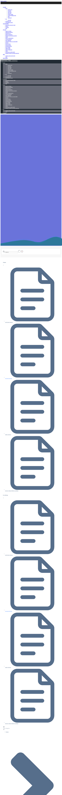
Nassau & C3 (8, 33)
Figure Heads (10, 14)
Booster (9, 10)
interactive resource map (10, 25)
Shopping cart (8, 21)
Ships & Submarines (9, 38)
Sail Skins (10, 12)
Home (7, 732)
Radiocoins (10, 9)
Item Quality (7, 47)
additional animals (9, 32)
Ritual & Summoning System (11, 35)
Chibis (6, 51)
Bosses (6, 42)
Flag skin (9, 13)
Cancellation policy (9, 22)
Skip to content (3, 1)
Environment (7, 44)
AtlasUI (6, 26)
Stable (6, 37)
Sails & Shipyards (8, 49)
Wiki (6, 28)
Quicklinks (6, 23)
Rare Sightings (8, 40)
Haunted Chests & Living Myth (11, 41)
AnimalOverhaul (8, 46)
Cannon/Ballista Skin (12, 15)
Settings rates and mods (10, 55)
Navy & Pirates (8, 31)
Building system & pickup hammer (12, 53)
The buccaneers (8, 39)
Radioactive (8, 5)
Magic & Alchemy (8, 34)
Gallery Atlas (7, 48)
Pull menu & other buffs (10, 52)
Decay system (8, 45)
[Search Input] (11, 252)
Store (4, 7)
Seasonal (10, 17)
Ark (6, 19)
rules (6, 57)
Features (5, 58)
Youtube (7, 27)
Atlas (6, 8)
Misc (9, 16)
